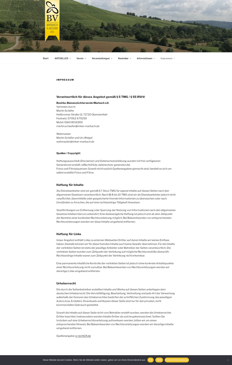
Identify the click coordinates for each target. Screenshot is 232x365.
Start (45, 58)
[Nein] (228, 360)
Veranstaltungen (102, 58)
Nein (159, 360)
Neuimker (125, 58)
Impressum (168, 58)
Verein (82, 58)
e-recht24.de (83, 335)
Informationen (146, 58)
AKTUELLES (63, 58)
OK (150, 360)
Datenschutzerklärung (176, 360)
